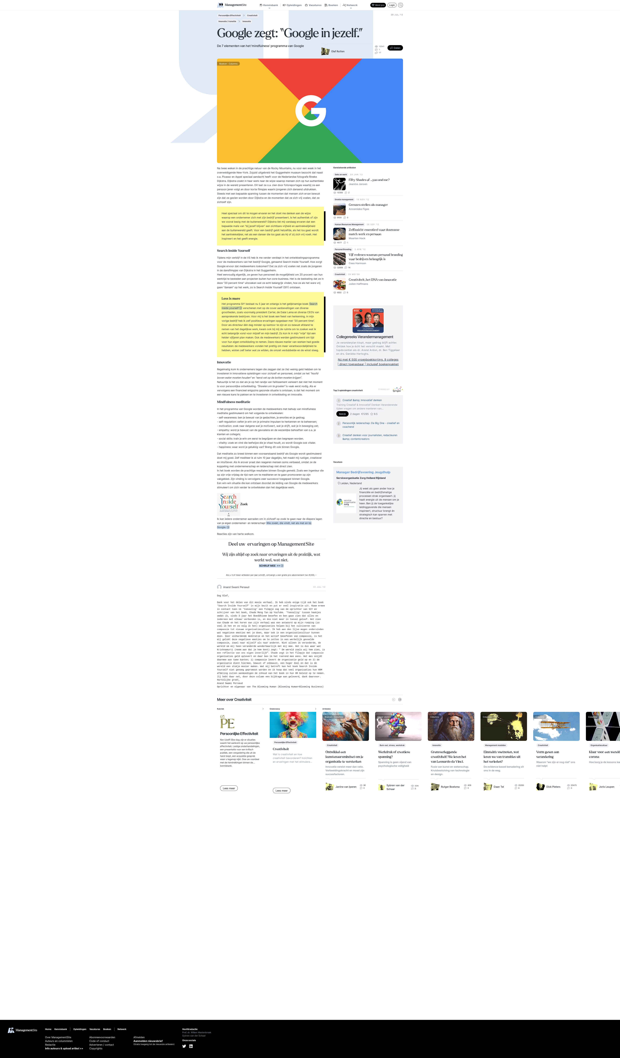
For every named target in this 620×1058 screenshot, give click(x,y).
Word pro (378, 5)
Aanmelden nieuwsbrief (148, 1040)
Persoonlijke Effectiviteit (230, 15)
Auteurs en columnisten (59, 1040)
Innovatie (247, 21)
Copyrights (95, 1048)
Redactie (50, 1044)
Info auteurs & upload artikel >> (64, 1048)
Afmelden (139, 1037)
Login (392, 5)
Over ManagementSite (58, 1037)
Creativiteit (252, 15)
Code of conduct (99, 1040)
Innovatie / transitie (227, 21)
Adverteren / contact (101, 1044)
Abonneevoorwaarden (102, 1037)
